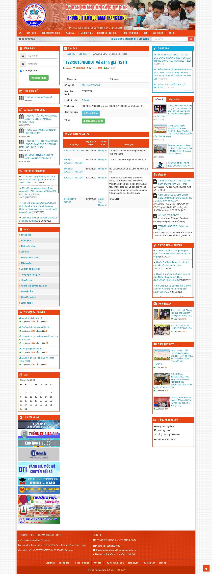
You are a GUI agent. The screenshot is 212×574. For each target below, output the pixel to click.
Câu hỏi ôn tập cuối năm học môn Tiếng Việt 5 (36, 359)
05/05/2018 (80, 68)
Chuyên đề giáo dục (108, 33)
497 (166, 409)
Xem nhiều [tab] (174, 99)
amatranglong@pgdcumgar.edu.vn (119, 550)
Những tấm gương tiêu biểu (34, 286)
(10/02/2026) (158, 157)
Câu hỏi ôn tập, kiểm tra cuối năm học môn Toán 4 (38, 338)
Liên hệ (172, 33)
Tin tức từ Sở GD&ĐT (34, 171)
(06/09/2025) (163, 79)
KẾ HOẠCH (26, 240)
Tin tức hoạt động (52, 33)
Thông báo (26, 235)
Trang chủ (70, 54)
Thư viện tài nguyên (34, 312)
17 (47, 343)
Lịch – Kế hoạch (131, 33)
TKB (145, 33)
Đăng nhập (29, 48)
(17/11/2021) (158, 120)
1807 (100, 68)
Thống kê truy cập (168, 420)
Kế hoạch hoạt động (34, 110)
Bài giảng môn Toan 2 (31, 348)
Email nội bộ (157, 33)
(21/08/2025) (169, 87)
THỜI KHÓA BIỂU (31, 91)
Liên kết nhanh (31, 417)
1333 (33, 343)
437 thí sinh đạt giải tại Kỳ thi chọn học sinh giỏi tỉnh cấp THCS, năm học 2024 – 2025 (37, 179)
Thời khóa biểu (28, 246)
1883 (184, 331)
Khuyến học (26, 280)
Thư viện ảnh (27, 291)
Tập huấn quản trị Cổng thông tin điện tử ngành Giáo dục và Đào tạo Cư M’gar (172, 253)
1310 (33, 352)
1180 (33, 322)
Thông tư (86, 100)
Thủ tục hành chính (30, 257)
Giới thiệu (32, 33)
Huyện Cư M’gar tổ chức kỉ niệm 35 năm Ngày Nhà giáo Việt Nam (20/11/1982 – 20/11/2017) (171, 277)
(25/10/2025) (159, 64)
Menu (26, 230)
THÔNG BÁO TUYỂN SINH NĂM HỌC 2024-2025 (40, 131)
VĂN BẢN (72, 48)
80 (166, 367)
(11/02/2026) (158, 140)
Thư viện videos (28, 297)
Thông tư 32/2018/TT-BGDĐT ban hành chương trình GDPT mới (174, 182)
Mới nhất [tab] (160, 99)
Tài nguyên (86, 33)
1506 (33, 365)
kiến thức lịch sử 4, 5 (30, 318)
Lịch (26, 375)
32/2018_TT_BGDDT (74, 150)
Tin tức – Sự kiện (81, 563)
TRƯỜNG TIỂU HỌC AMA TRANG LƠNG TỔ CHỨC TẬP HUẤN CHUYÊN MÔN (38, 119)
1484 (33, 331)
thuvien (68, 68)
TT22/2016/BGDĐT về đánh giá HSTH (173, 228)
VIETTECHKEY (118, 570)
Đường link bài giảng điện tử (34, 327)
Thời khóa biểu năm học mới (38, 97)
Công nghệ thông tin (30, 274)
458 (166, 391)
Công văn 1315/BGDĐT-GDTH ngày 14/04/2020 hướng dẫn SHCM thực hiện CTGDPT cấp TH (172, 198)
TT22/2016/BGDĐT (91, 85)
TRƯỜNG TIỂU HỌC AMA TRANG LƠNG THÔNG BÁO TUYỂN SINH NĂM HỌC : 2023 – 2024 (38, 144)
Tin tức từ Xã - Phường (170, 245)
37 (114, 68)
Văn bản (71, 33)
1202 (184, 319)
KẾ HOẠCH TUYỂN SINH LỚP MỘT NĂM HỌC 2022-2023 (39, 157)
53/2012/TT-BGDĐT (73, 177)
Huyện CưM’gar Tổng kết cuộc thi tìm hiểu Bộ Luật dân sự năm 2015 (170, 265)
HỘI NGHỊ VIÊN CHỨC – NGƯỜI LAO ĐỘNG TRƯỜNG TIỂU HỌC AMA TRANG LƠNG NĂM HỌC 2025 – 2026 (172, 57)
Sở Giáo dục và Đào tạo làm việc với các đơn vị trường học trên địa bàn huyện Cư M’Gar (172, 289)
